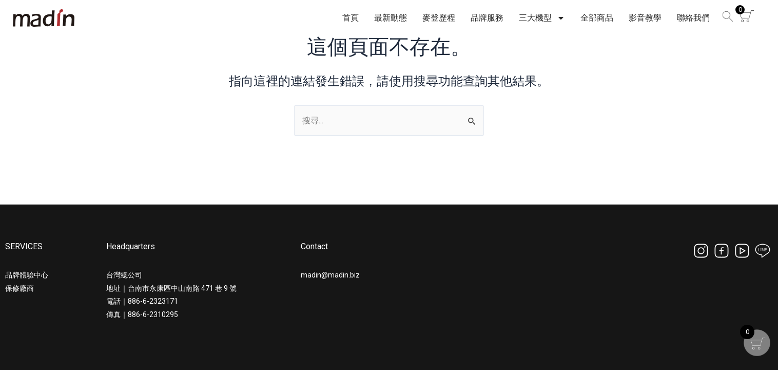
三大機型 (542, 18)
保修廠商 (19, 288)
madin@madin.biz (330, 275)
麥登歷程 (438, 18)
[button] (725, 18)
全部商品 (596, 18)
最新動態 (390, 18)
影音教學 (645, 18)
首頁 (350, 18)
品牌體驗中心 (26, 275)
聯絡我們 (693, 18)
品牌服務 (487, 18)
